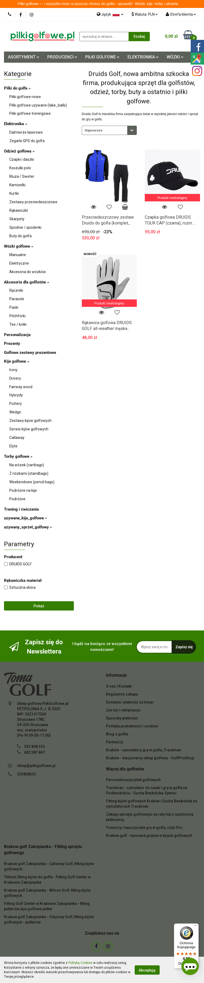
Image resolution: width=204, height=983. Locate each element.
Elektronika (15, 123)
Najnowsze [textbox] (94, 130)
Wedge (15, 412)
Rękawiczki (18, 210)
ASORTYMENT (23, 57)
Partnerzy (114, 742)
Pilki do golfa (17, 88)
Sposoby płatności (122, 718)
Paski (13, 307)
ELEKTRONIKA (143, 57)
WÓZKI (175, 57)
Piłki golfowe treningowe (30, 113)
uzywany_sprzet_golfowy (28, 527)
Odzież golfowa (19, 151)
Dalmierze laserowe (26, 132)
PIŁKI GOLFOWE (102, 57)
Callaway (16, 437)
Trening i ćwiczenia (21, 509)
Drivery (15, 378)
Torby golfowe (18, 456)
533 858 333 (34, 746)
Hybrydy (16, 395)
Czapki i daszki (21, 159)
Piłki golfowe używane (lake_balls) (38, 105)
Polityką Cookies (80, 963)
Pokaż (38, 606)
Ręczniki (16, 290)
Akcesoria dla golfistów (26, 282)
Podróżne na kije (23, 490)
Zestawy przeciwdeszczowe (33, 202)
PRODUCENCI (62, 57)
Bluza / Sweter (21, 176)
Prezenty (12, 343)
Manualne (17, 255)
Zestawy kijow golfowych (30, 420)
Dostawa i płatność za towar (130, 702)
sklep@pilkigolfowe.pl (36, 766)
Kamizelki (17, 185)
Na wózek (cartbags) (26, 465)
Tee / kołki (18, 324)
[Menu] (195, 926)
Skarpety (16, 219)
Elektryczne (19, 263)
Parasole (16, 299)
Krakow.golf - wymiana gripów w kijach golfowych (149, 835)
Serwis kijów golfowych (28, 429)
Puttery (15, 403)
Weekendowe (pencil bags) (31, 482)
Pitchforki (17, 316)
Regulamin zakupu (122, 694)
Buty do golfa (20, 236)
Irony (13, 370)
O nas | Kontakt (118, 686)
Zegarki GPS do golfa (27, 141)
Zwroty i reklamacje (123, 710)
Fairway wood (20, 387)
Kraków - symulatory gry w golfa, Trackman (143, 750)
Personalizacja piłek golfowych (133, 780)
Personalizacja (17, 334)
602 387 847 (34, 752)
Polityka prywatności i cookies (132, 726)
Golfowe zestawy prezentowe (30, 352)
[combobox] (109, 130)
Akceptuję (147, 970)
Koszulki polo (20, 168)
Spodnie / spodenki (25, 227)
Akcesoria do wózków (27, 272)
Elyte (13, 446)
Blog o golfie (117, 734)
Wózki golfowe (18, 246)
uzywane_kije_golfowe (25, 518)
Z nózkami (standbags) (28, 473)
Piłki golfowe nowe (25, 97)
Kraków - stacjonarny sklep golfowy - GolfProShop (150, 758)
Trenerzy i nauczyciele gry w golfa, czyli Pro (144, 827)
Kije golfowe (16, 361)
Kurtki (14, 193)
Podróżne (17, 499)
